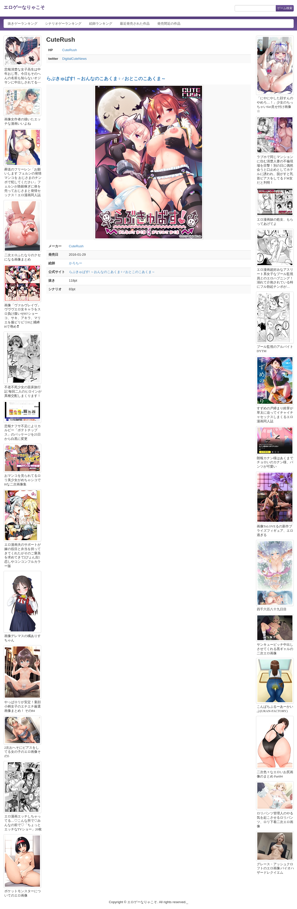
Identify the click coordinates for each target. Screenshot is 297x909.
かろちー (75, 263)
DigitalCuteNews (74, 59)
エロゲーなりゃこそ (24, 7)
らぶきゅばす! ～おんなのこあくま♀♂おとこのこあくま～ (106, 78)
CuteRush (69, 50)
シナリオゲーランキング (63, 23)
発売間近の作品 (168, 23)
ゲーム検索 (284, 8)
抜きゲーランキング (22, 23)
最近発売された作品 (135, 23)
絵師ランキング (100, 23)
